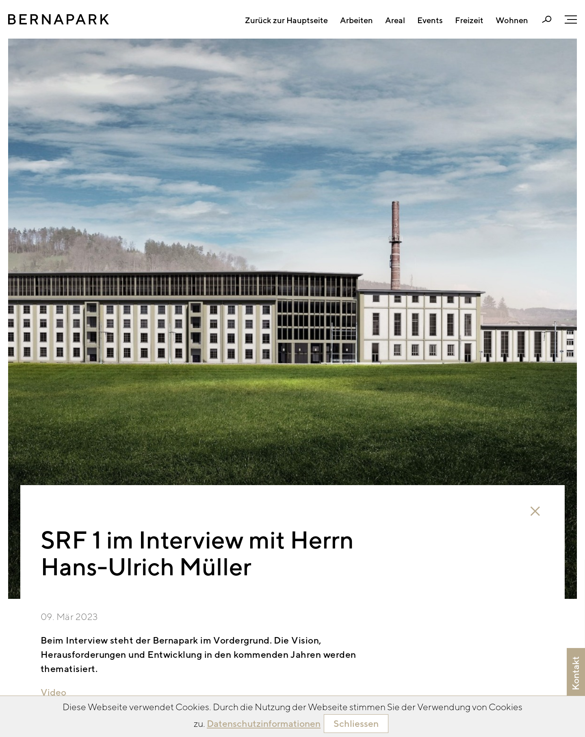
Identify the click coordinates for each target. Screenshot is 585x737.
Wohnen (512, 20)
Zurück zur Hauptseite (286, 20)
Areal (395, 20)
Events (430, 20)
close (535, 511)
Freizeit (469, 20)
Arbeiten (356, 20)
